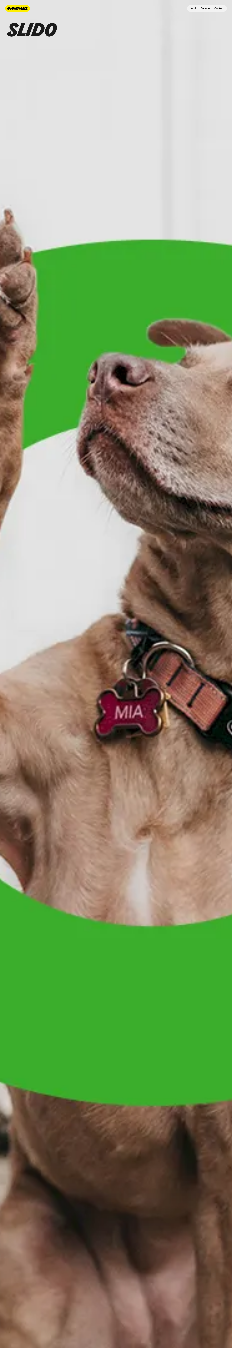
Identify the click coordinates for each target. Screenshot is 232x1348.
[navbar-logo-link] (17, 8)
